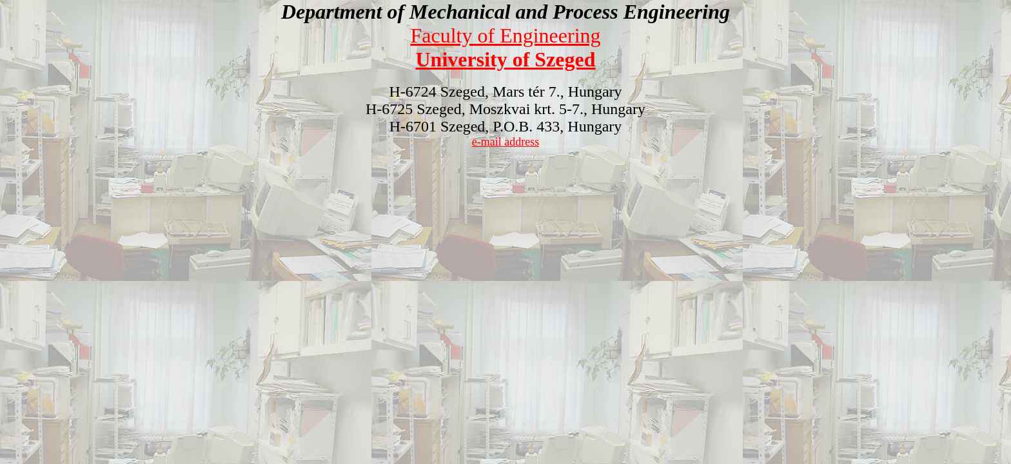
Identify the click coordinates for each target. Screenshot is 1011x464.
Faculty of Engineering (505, 35)
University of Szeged (505, 59)
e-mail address (505, 141)
